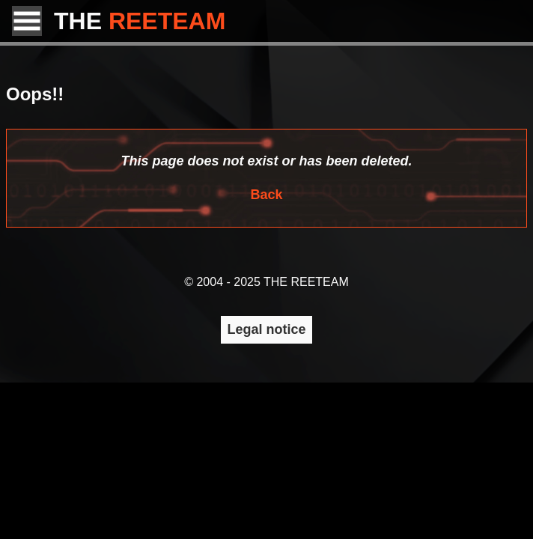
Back (266, 194)
